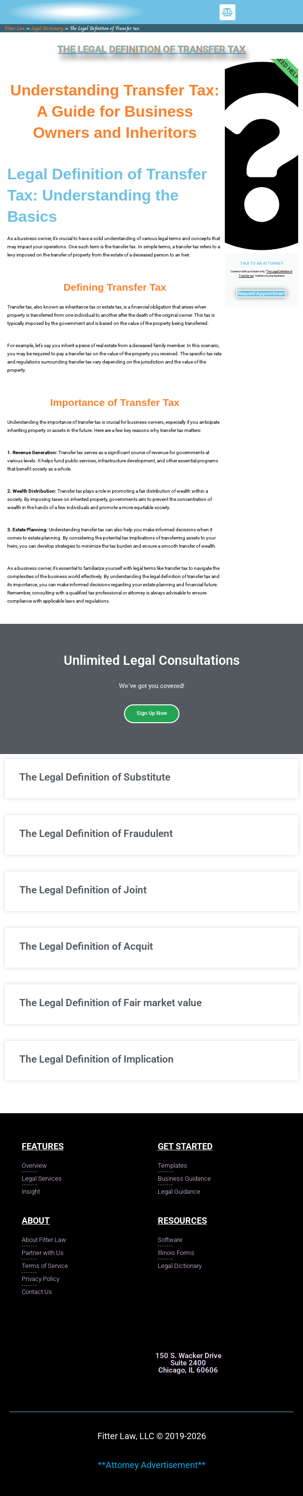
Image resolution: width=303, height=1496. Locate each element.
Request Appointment (261, 293)
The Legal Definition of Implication (96, 1059)
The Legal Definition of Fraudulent (96, 833)
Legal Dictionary (47, 28)
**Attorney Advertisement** (152, 1465)
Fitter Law (15, 28)
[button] (227, 12)
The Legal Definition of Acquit (86, 946)
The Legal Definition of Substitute (94, 777)
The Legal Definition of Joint (83, 890)
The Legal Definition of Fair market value (110, 1003)
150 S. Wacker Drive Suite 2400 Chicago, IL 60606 (188, 1363)
